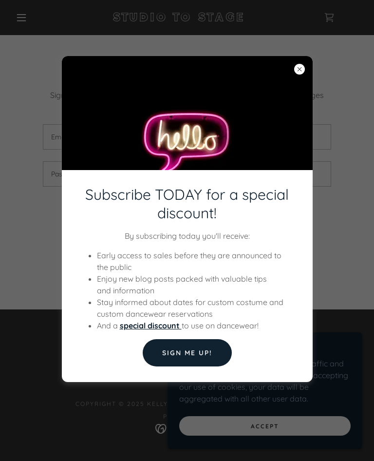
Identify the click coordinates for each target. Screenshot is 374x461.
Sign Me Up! (187, 352)
